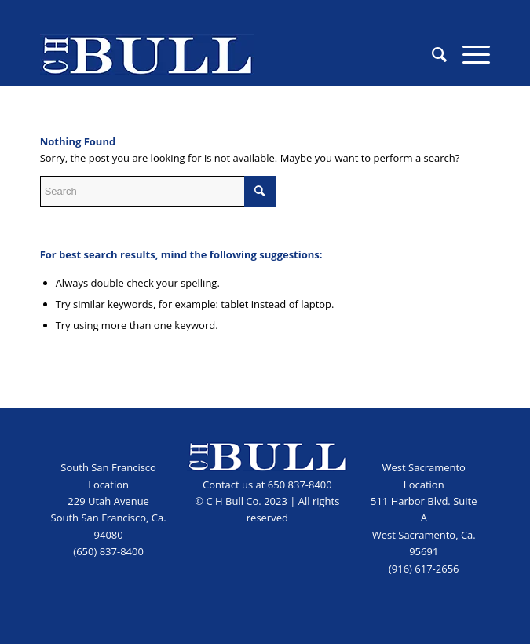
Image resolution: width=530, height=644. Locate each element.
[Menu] (468, 54)
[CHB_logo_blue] (220, 54)
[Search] (431, 54)
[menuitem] (431, 54)
